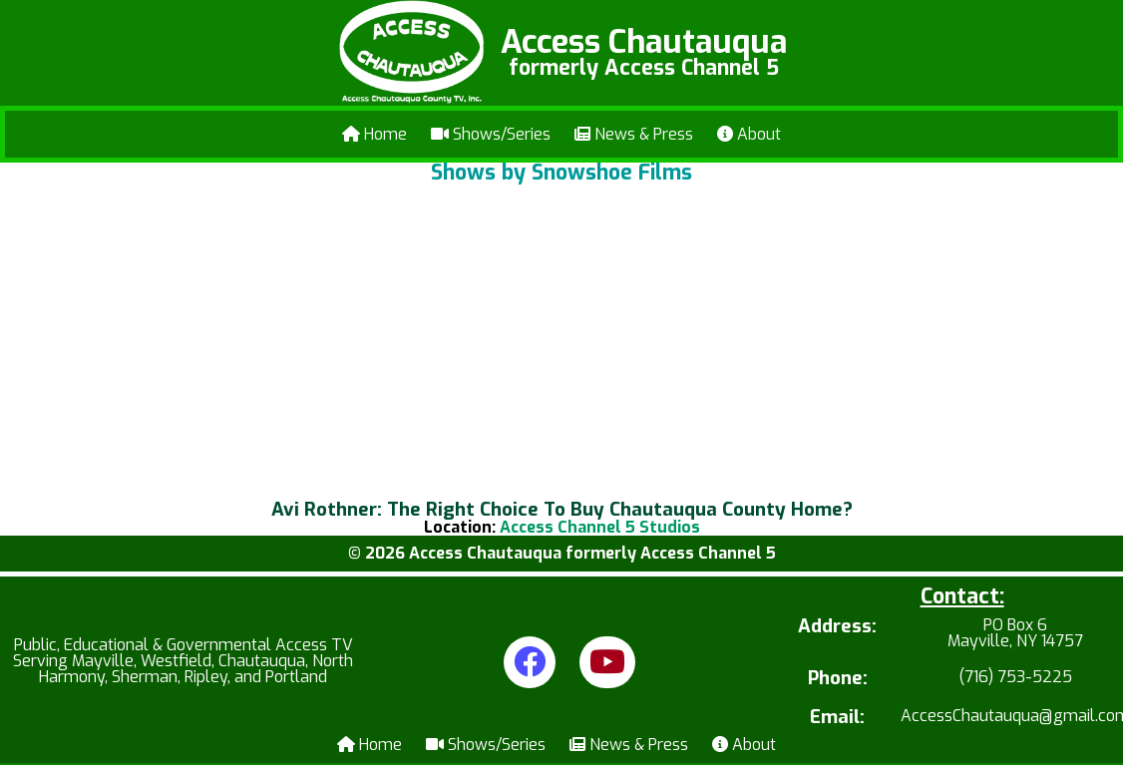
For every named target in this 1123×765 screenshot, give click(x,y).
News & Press (633, 134)
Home (374, 134)
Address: (837, 627)
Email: (837, 717)
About (749, 134)
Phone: (838, 678)
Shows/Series (491, 134)
